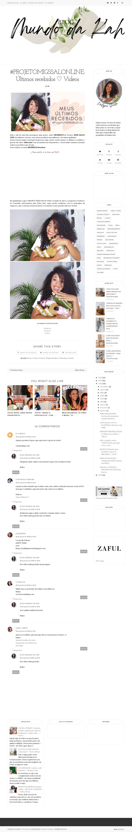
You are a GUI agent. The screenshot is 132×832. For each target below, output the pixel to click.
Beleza (29, 358)
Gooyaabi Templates (47, 829)
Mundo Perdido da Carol (25, 640)
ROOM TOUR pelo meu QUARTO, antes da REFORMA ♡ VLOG (109, 451)
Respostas (18, 450)
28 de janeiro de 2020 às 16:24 (26, 537)
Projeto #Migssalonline (48, 358)
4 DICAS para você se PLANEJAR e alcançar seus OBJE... (111, 425)
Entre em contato (37, 3)
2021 (100, 381)
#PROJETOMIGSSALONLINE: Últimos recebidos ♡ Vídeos (111, 433)
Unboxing (62, 358)
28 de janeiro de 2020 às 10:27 (26, 437)
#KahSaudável (102, 211)
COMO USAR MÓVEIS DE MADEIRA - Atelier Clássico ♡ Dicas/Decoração (113, 354)
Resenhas (100, 261)
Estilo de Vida (111, 232)
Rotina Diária (112, 261)
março (103, 405)
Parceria (100, 251)
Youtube (70, 358)
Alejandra (21, 533)
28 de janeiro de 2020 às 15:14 (26, 483)
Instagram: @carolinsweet (26, 643)
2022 (100, 378)
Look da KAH (101, 243)
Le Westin (20, 582)
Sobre (24, 3)
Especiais (100, 232)
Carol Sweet (22, 628)
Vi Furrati (20, 434)
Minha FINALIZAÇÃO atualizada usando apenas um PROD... (111, 460)
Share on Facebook (28, 352)
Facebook (47, 331)
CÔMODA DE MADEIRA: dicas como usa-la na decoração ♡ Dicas (114, 305)
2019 (100, 475)
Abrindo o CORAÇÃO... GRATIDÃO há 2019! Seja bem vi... (110, 469)
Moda (99, 247)
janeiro (103, 411)
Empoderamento (113, 229)
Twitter (47, 333)
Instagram (47, 328)
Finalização (111, 236)
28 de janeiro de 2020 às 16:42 (30, 509)
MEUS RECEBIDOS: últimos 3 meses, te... (74, 414)
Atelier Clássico (103, 214)
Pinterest (109, 152)
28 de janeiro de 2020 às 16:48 (30, 458)
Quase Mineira (21, 497)
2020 (100, 384)
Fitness (99, 240)
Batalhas (116, 214)
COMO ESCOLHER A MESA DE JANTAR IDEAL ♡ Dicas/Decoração (113, 339)
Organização (109, 247)
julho (102, 393)
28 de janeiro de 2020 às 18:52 (26, 585)
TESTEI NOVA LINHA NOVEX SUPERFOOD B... (19, 414)
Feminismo (101, 236)
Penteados (110, 251)
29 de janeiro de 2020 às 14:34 (30, 607)
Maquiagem (113, 243)
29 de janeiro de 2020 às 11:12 (26, 631)
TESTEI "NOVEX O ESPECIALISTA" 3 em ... (45, 414)
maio (102, 399)
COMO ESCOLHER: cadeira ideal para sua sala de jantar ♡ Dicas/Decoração (113, 292)
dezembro (104, 387)
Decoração (101, 225)
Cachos (35, 358)
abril (102, 402)
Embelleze (101, 229)
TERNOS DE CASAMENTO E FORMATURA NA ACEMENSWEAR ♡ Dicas (112, 324)
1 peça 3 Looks (116, 211)
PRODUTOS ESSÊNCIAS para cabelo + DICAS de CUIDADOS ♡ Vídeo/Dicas (30, 789)
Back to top (119, 829)
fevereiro (104, 408)
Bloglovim (100, 152)
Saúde (99, 265)
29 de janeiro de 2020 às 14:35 (30, 658)
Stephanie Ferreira (25, 479)
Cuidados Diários (103, 222)
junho (102, 396)
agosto (103, 390)
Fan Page (19, 646)
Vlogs (115, 269)
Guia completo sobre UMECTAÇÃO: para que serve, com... (110, 442)
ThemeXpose (25, 829)
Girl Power (109, 240)
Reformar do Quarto (112, 258)
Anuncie (50, 3)
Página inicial (13, 3)
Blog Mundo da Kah (29, 455)
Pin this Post (70, 352)
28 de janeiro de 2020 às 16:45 (30, 561)
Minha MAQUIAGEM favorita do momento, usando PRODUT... (109, 416)
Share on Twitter (50, 352)
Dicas (110, 225)
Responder (84, 448)
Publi (99, 258)
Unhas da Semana (103, 269)
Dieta (117, 225)
